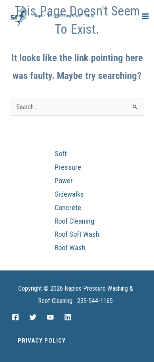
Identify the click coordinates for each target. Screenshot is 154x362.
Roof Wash (70, 247)
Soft (61, 153)
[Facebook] (15, 317)
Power (64, 180)
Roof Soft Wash (77, 234)
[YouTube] (50, 317)
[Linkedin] (67, 317)
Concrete (68, 207)
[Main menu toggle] (145, 16)
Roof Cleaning (74, 221)
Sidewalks (69, 194)
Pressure (68, 167)
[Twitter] (32, 317)
